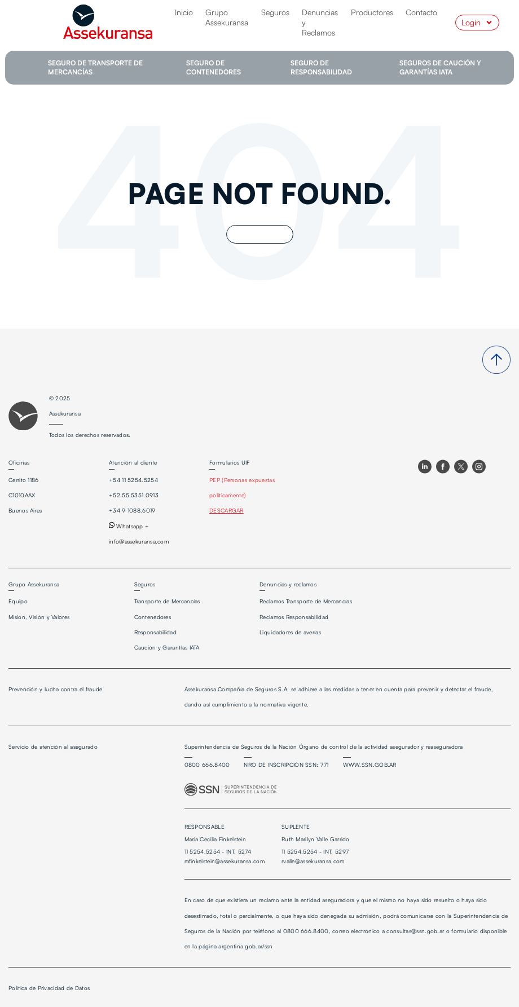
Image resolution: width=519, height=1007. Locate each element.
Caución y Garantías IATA (167, 647)
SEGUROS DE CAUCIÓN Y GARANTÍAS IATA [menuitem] (440, 67)
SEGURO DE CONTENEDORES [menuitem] (213, 67)
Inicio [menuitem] (184, 12)
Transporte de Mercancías (167, 601)
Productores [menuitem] (372, 12)
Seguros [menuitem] (275, 12)
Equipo (18, 601)
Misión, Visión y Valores (38, 616)
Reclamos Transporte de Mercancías (306, 601)
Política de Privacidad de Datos (49, 987)
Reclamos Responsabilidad (294, 616)
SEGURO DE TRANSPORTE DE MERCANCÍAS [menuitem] (95, 67)
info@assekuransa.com (139, 541)
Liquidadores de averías (290, 632)
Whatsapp (126, 526)
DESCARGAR (226, 510)
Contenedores (152, 616)
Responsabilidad (155, 632)
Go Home (260, 234)
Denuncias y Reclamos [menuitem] (320, 22)
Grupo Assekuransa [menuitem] (226, 17)
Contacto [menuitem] (421, 12)
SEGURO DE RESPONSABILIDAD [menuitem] (321, 67)
